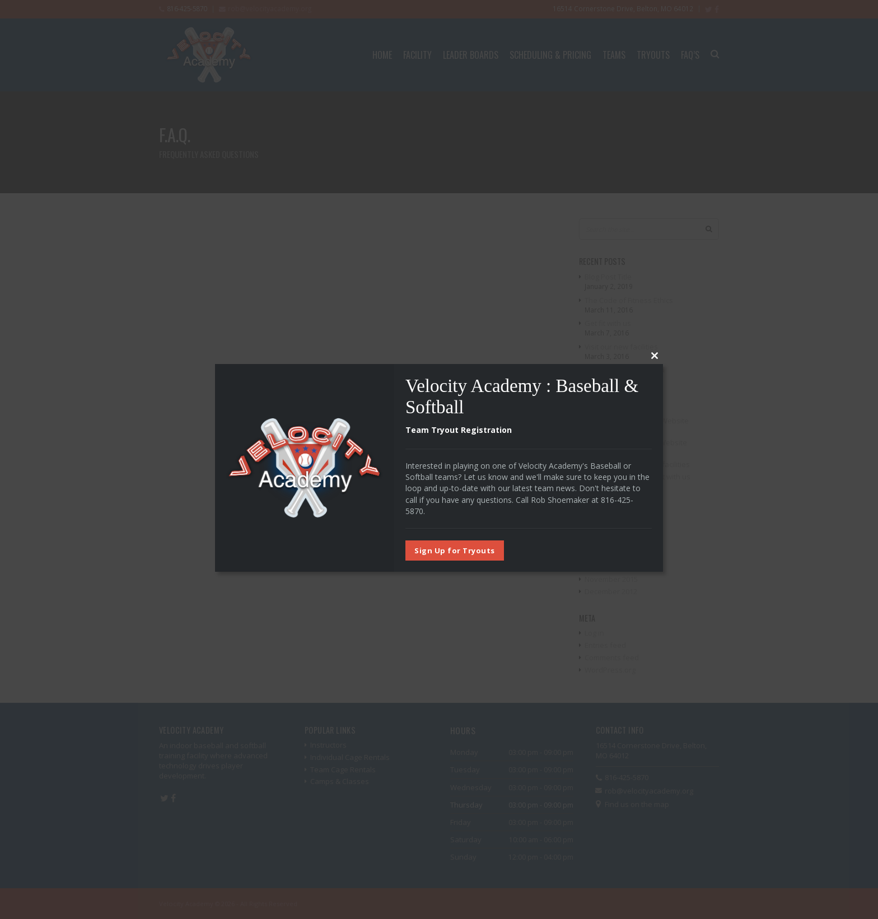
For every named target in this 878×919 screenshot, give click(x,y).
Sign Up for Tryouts (454, 550)
